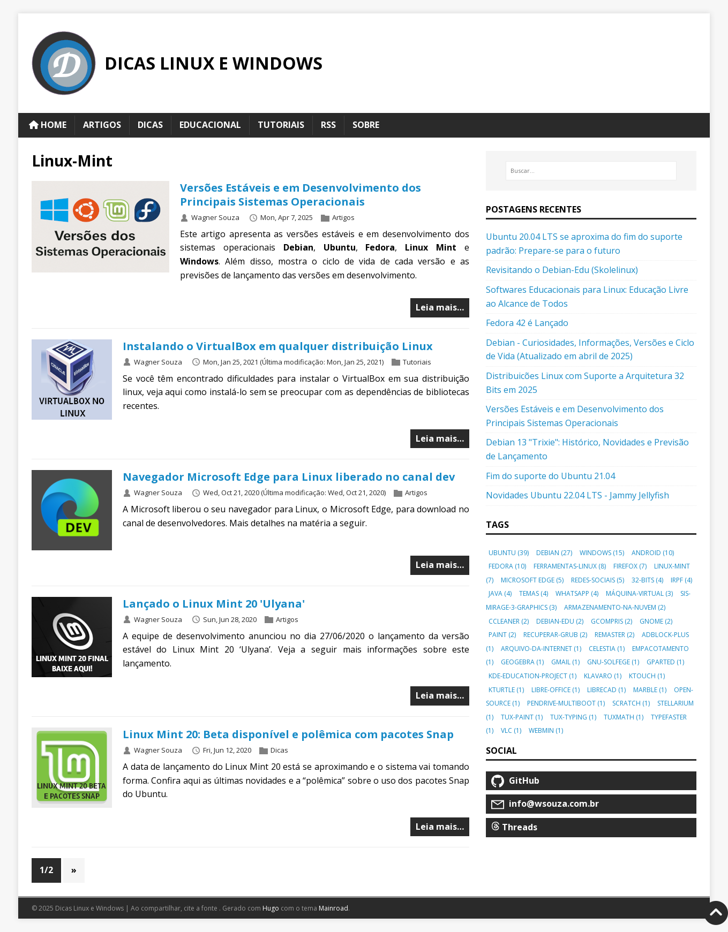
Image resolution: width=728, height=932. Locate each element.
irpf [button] (681, 580)
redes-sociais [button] (597, 580)
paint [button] (502, 634)
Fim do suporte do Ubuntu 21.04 (550, 476)
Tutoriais (417, 362)
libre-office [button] (555, 689)
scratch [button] (631, 703)
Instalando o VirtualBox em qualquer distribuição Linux (278, 346)
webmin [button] (546, 730)
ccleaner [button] (509, 621)
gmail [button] (565, 661)
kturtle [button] (506, 689)
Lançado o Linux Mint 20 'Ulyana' (214, 603)
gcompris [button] (611, 621)
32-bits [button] (647, 580)
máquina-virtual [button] (639, 593)
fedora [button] (507, 566)
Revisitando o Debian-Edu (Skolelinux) (562, 270)
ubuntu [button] (509, 552)
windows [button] (602, 552)
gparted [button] (665, 661)
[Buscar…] (591, 170)
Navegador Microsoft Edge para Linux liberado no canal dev (289, 476)
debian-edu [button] (559, 621)
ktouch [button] (647, 675)
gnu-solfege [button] (613, 661)
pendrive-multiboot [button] (566, 703)
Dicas (279, 750)
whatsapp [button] (577, 593)
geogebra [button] (522, 661)
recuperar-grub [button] (555, 634)
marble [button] (649, 689)
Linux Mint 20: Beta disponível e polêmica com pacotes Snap (288, 734)
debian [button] (554, 552)
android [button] (653, 552)
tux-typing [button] (573, 717)
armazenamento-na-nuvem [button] (614, 607)
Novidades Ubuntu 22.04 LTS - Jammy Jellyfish (577, 495)
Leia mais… (440, 307)
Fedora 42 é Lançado (527, 323)
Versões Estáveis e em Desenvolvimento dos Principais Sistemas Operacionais (300, 194)
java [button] (500, 593)
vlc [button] (511, 730)
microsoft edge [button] (532, 580)
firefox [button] (630, 566)
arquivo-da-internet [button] (541, 648)
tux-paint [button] (522, 717)
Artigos (343, 217)
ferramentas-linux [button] (570, 566)
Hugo (270, 908)
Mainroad (333, 908)
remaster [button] (614, 634)
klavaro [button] (602, 675)
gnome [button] (656, 621)
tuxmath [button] (623, 717)
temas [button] (533, 593)
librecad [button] (606, 689)
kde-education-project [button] (532, 675)
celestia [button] (607, 648)
